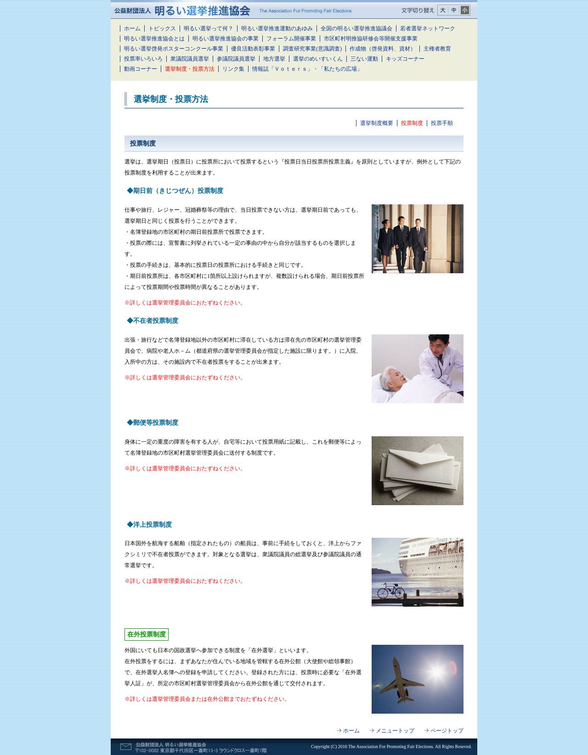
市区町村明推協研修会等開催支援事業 (371, 38)
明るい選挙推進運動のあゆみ (277, 28)
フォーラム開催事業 (291, 38)
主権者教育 (437, 48)
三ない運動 (364, 59)
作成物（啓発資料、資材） (383, 48)
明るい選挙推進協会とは (154, 38)
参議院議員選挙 (236, 59)
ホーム (132, 28)
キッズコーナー (405, 59)
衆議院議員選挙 (189, 59)
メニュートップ (395, 730)
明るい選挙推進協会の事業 (225, 38)
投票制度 (412, 123)
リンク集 (233, 69)
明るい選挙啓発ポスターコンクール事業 (173, 48)
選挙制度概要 (376, 123)
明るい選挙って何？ (208, 28)
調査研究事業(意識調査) (312, 48)
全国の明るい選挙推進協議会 (356, 28)
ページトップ (447, 730)
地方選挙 (274, 59)
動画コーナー (140, 69)
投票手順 (442, 123)
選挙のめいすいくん (318, 59)
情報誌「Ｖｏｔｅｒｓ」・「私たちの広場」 (307, 69)
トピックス (162, 28)
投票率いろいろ (143, 59)
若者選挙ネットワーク (427, 28)
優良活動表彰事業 (253, 48)
